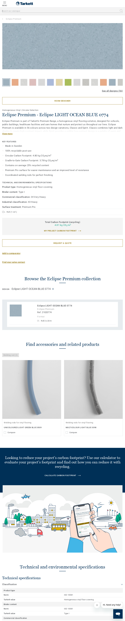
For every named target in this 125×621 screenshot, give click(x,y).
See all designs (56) (112, 91)
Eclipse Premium (13, 19)
